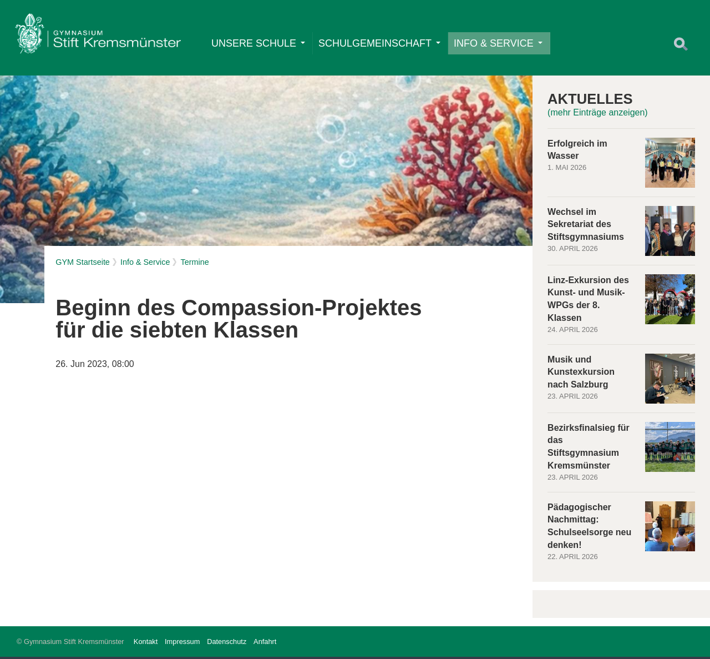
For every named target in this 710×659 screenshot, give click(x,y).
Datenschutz (226, 644)
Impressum (182, 644)
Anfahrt (264, 644)
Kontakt (146, 644)
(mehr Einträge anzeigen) (597, 114)
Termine (194, 264)
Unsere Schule (259, 43)
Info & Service (498, 43)
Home (98, 36)
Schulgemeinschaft (380, 43)
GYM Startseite (82, 264)
